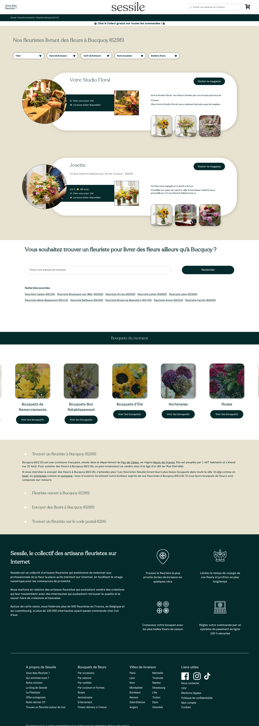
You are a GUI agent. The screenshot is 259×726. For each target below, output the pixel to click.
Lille (154, 692)
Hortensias (178, 404)
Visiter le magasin (209, 81)
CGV (184, 688)
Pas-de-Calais (130, 462)
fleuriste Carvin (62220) (200, 300)
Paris (132, 673)
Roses (227, 404)
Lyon (132, 678)
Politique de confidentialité (197, 698)
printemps (40, 475)
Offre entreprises (36, 697)
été (219, 471)
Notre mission (34, 682)
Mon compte (188, 702)
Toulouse (157, 678)
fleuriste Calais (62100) (40, 294)
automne (67, 475)
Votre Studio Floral (90, 80)
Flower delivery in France (92, 707)
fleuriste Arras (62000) (120, 294)
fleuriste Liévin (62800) (152, 294)
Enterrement (85, 702)
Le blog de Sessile (36, 687)
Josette (78, 165)
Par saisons (84, 678)
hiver (25, 475)
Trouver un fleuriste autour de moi (45, 707)
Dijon (155, 702)
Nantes (156, 682)
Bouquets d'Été (130, 404)
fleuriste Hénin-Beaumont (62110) (46, 300)
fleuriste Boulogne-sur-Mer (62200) (80, 294)
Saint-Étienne (137, 702)
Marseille (157, 673)
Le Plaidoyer (33, 692)
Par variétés (85, 682)
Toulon (156, 697)
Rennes (134, 697)
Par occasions (86, 673)
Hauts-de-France (164, 462)
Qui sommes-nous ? (37, 678)
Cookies (186, 707)
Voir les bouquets (32, 419)
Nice (132, 682)
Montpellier (136, 687)
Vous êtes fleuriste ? (38, 673)
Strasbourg (158, 687)
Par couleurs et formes (91, 687)
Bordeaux (135, 692)
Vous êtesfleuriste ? (11, 7)
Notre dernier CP (35, 702)
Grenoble (157, 707)
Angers (134, 707)
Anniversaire (85, 697)
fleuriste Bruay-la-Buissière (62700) (128, 300)
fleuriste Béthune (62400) (86, 300)
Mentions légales (191, 693)
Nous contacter (190, 683)
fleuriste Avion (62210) (168, 300)
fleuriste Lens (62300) (183, 294)
